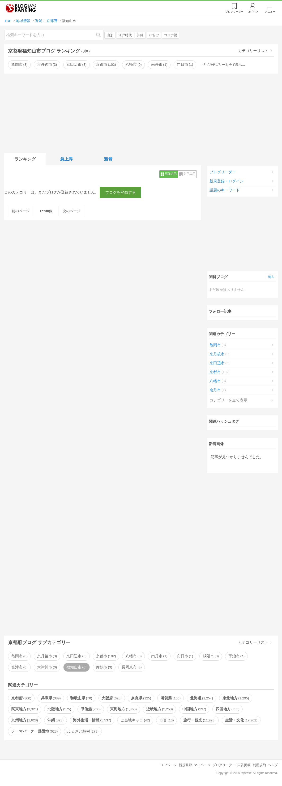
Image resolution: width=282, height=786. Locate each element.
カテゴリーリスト (253, 51)
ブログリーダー (222, 172)
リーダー (234, 11)
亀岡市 (19, 64)
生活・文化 (241, 720)
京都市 (106, 64)
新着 (108, 159)
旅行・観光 (199, 720)
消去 (271, 277)
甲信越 (90, 709)
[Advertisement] (141, 112)
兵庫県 (51, 698)
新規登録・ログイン (226, 181)
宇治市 (236, 656)
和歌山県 (81, 698)
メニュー (270, 11)
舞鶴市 (104, 667)
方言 (166, 720)
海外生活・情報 (92, 720)
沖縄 (140, 35)
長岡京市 (131, 667)
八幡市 (133, 64)
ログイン (253, 11)
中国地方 (194, 709)
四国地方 (227, 709)
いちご (154, 35)
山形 (110, 35)
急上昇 (66, 159)
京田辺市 (76, 64)
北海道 (201, 698)
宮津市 (19, 667)
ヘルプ (273, 765)
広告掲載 (244, 765)
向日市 (185, 64)
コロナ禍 (170, 35)
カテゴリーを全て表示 (228, 400)
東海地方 (123, 709)
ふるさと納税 (82, 731)
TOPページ (168, 765)
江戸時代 (125, 35)
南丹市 (159, 64)
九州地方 (24, 720)
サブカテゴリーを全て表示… (223, 64)
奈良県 (141, 698)
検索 (100, 35)
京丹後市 (47, 64)
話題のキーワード (224, 190)
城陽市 (211, 656)
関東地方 (24, 709)
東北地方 (235, 698)
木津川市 (47, 667)
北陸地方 (59, 709)
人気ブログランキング (21, 8)
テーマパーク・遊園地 (34, 731)
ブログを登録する (120, 192)
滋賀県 (170, 698)
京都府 (21, 698)
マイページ (202, 765)
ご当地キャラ (135, 720)
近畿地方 (159, 709)
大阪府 (111, 698)
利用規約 (259, 765)
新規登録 (185, 765)
